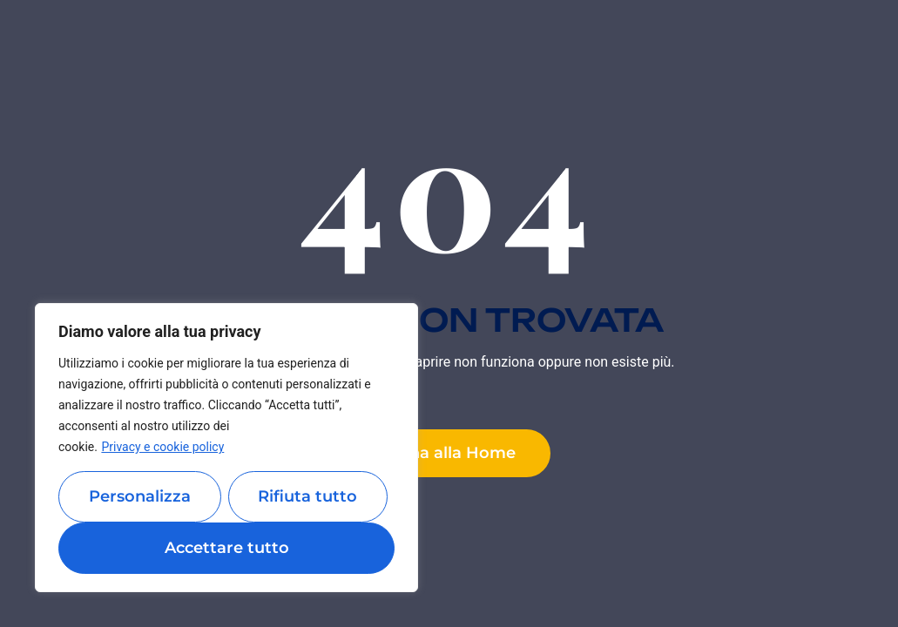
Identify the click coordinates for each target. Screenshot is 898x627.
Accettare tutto (227, 547)
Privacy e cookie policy (162, 447)
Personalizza (140, 496)
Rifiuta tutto (307, 496)
